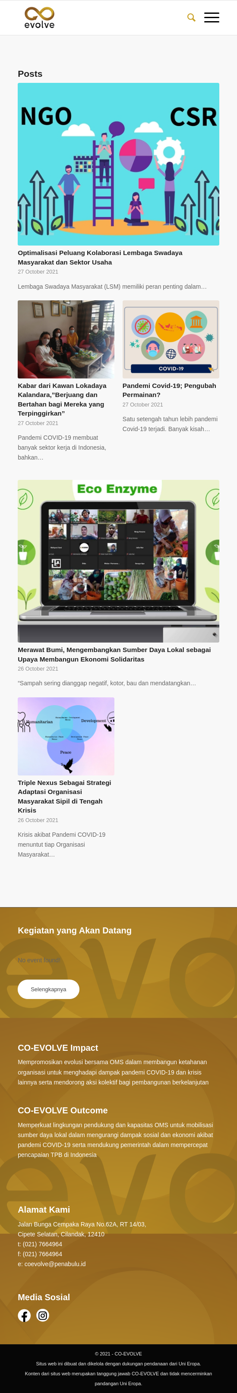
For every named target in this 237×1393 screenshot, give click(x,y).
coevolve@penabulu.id (55, 1264)
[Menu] (207, 17)
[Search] (187, 17)
